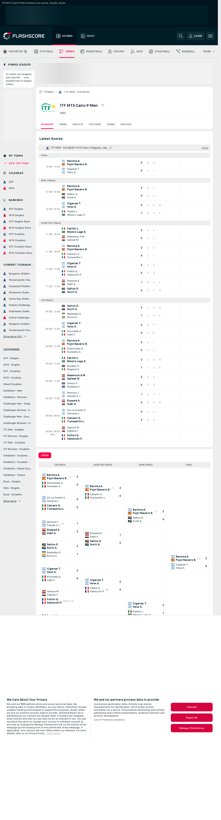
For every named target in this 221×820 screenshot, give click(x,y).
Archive (125, 124)
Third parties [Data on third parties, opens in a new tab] (53, 733)
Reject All (191, 717)
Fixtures (95, 124)
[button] (195, 36)
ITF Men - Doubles (76, 91)
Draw (111, 124)
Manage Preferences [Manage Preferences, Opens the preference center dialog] (191, 728)
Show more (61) (14, 336)
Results (78, 124)
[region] (110, 717)
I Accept (192, 706)
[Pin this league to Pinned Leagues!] (110, 147)
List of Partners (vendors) (109, 719)
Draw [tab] (45, 455)
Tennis (49, 91)
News (63, 124)
